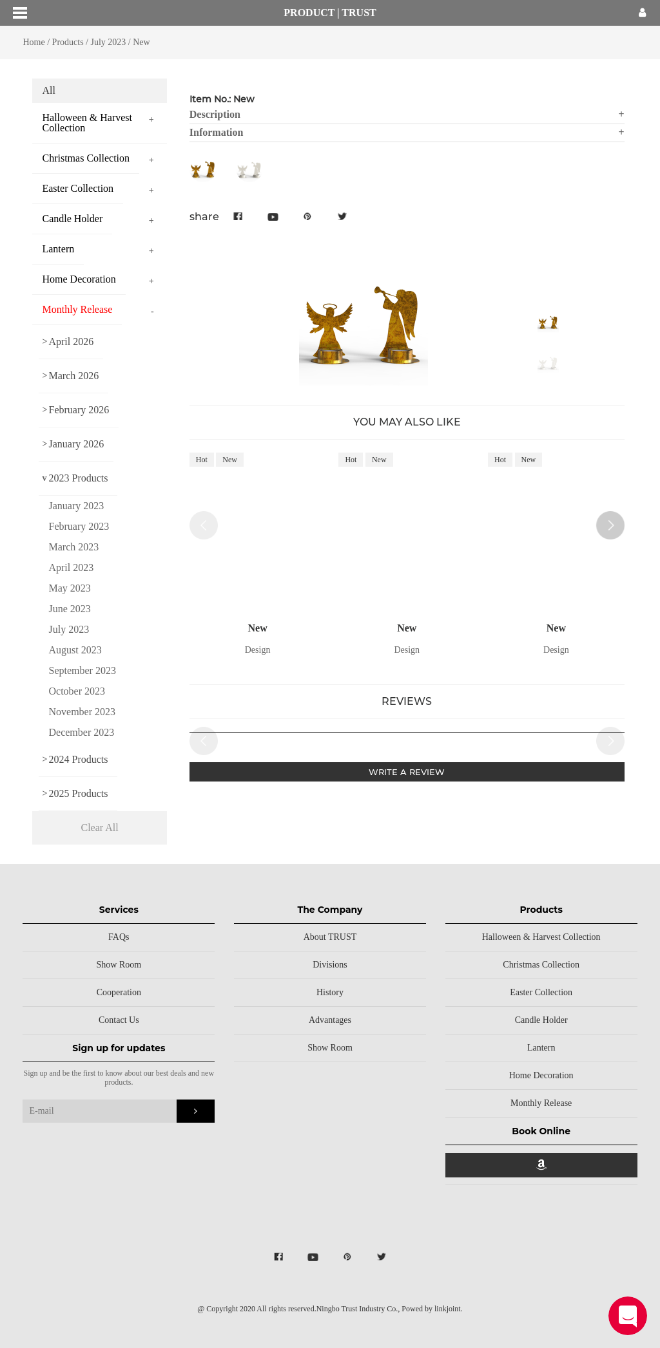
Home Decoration (541, 1075)
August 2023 (74, 649)
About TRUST (330, 937)
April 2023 (70, 567)
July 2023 (109, 42)
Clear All (100, 827)
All (48, 90)
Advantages (330, 1020)
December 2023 (81, 732)
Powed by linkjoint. (432, 1308)
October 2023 (76, 691)
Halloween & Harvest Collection (541, 937)
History (330, 992)
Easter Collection (541, 992)
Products (68, 42)
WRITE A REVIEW (407, 772)
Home (33, 42)
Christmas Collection (541, 964)
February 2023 (78, 526)
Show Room (119, 964)
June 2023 (69, 608)
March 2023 (73, 546)
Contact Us (119, 1020)
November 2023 (81, 711)
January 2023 (76, 505)
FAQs (118, 937)
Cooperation (119, 992)
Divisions (330, 964)
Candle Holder (541, 1020)
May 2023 (69, 588)
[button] (610, 525)
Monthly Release (541, 1103)
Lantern (541, 1048)
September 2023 (81, 670)
